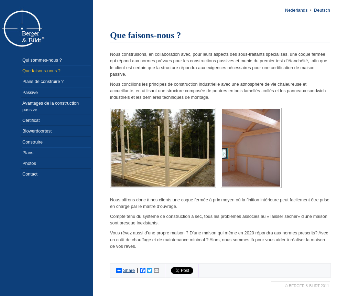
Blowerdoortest (37, 131)
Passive (30, 92)
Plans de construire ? (43, 81)
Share (125, 270)
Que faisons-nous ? (41, 70)
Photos (29, 163)
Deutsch (322, 10)
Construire (32, 142)
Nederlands (296, 10)
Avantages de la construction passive (50, 106)
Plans (27, 152)
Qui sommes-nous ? (42, 60)
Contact (29, 174)
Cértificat (31, 120)
